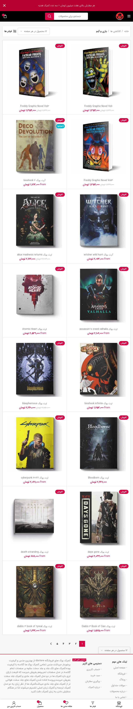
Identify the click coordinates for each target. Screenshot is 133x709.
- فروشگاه (122, 674)
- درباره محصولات (118, 691)
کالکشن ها (115, 31)
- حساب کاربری (94, 669)
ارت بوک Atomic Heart (34, 329)
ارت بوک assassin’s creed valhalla (98, 329)
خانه (126, 31)
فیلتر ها (8, 31)
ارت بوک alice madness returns (34, 254)
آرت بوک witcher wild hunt (98, 254)
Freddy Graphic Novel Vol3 (98, 180)
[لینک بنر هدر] (71, 5)
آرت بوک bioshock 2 (35, 180)
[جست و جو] (66, 16)
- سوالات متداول (119, 685)
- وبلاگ (123, 680)
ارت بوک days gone (98, 552)
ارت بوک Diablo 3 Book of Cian (98, 626)
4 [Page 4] (63, 644)
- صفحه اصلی (120, 668)
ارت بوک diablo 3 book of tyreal (34, 626)
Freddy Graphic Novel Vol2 (34, 106)
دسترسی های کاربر (86, 663)
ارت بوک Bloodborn (98, 478)
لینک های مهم (119, 662)
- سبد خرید (95, 675)
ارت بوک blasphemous (34, 403)
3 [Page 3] (69, 644)
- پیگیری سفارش (93, 681)
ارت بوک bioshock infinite (98, 403)
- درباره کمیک (94, 687)
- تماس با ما (121, 697)
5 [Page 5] (57, 644)
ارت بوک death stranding (34, 552)
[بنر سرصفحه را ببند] (4, 5)
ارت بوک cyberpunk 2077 (34, 478)
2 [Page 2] (76, 644)
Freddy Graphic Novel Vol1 (98, 106)
